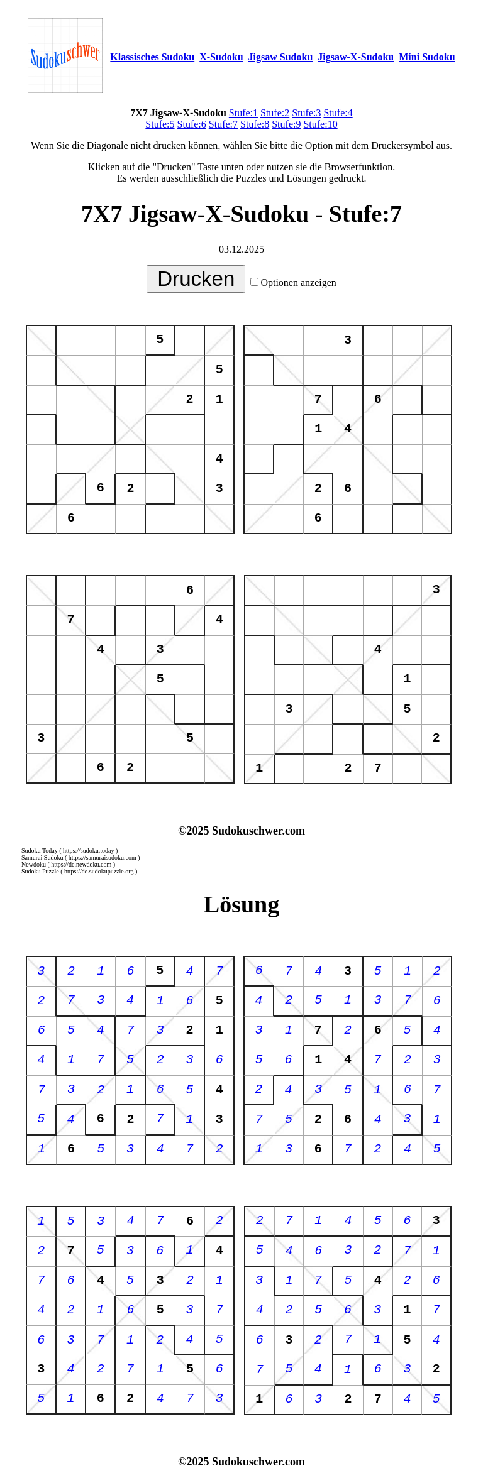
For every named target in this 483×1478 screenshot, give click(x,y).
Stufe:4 (337, 112)
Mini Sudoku (427, 57)
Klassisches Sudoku (152, 57)
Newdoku (33, 864)
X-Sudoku (221, 57)
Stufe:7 (223, 124)
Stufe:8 (254, 124)
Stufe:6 (191, 124)
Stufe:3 (306, 112)
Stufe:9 (286, 124)
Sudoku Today (39, 850)
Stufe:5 (159, 124)
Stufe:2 (274, 112)
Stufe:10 (320, 124)
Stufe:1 (243, 112)
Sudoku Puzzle (40, 871)
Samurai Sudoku (42, 857)
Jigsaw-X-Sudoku (356, 57)
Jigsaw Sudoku (280, 57)
